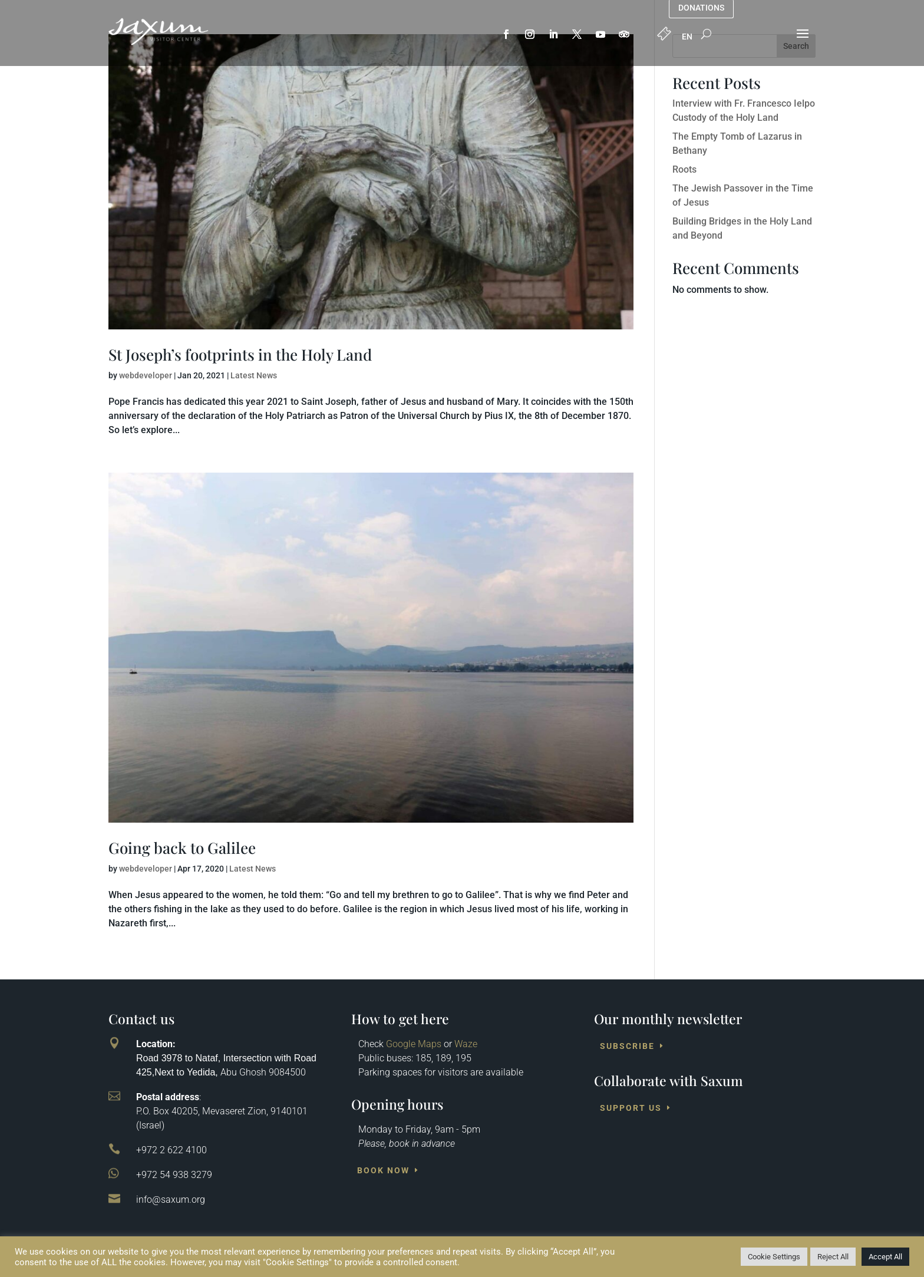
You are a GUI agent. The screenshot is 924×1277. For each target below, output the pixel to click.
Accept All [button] (885, 1256)
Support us (631, 1108)
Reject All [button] (833, 1256)
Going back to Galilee (182, 847)
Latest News (253, 375)
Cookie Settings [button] (774, 1256)
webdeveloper (145, 375)
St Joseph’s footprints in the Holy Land (240, 354)
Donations (701, 8)
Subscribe (627, 1046)
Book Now (383, 1170)
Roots (684, 169)
